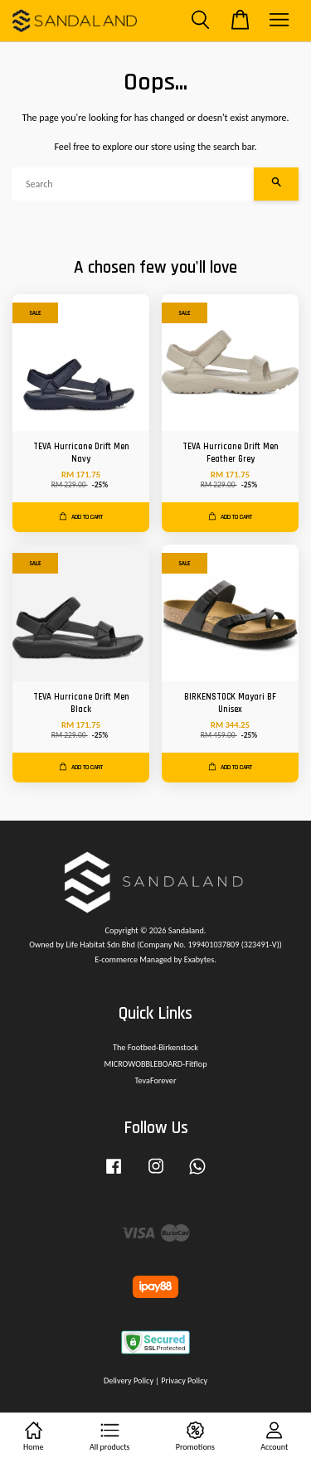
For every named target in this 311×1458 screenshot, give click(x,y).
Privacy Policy (184, 1380)
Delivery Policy (128, 1380)
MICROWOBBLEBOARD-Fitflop (155, 1063)
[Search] (133, 184)
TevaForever (156, 1080)
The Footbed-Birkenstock (155, 1047)
